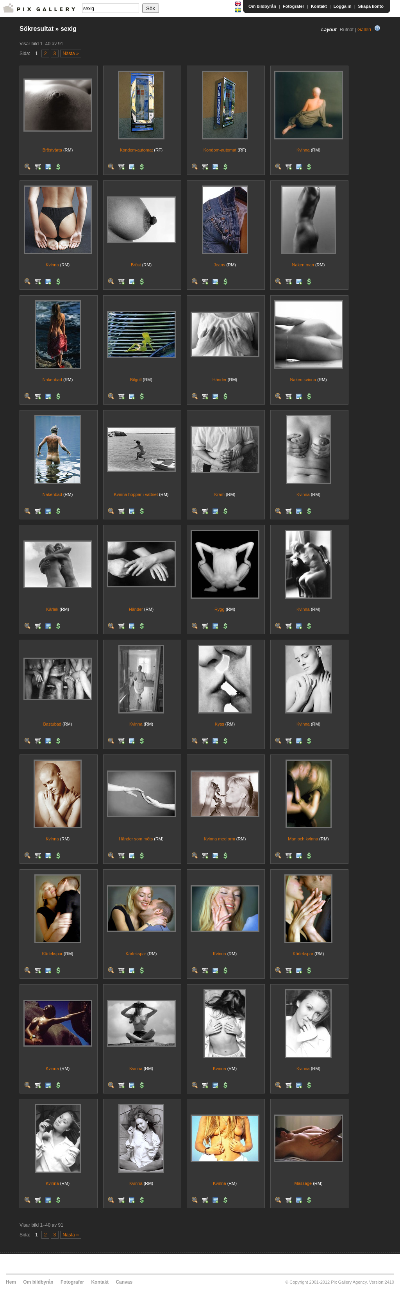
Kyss (219, 724)
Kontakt (319, 6)
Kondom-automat (136, 150)
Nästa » (70, 53)
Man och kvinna (303, 838)
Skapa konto (371, 6)
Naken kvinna (303, 379)
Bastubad (52, 724)
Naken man (303, 264)
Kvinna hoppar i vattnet (136, 494)
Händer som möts (136, 838)
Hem (11, 1282)
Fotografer (293, 6)
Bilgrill (135, 379)
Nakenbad (52, 379)
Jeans (219, 264)
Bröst (136, 264)
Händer (219, 379)
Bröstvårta (52, 150)
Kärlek (52, 609)
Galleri (364, 29)
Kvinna (303, 150)
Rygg (219, 609)
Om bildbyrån (262, 6)
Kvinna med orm (219, 838)
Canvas (124, 1282)
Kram (219, 494)
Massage (303, 1183)
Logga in (343, 6)
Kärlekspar (52, 953)
